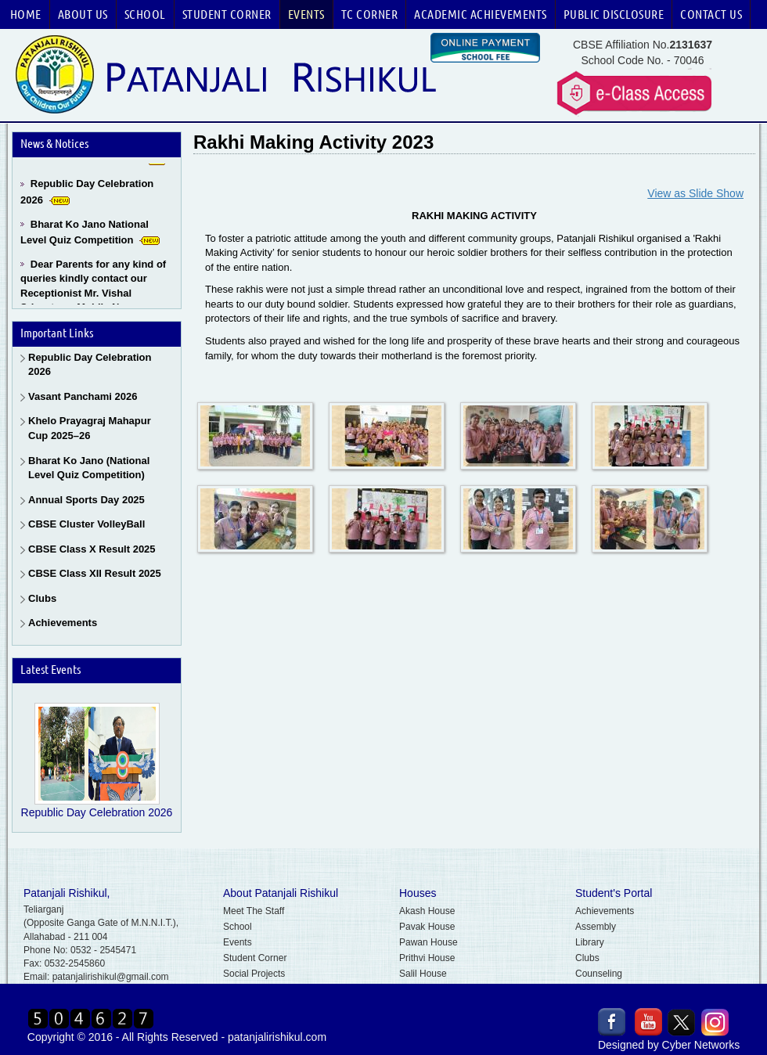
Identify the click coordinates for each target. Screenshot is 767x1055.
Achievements (62, 622)
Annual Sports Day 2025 (86, 500)
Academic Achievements (480, 14)
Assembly (595, 926)
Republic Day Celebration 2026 (89, 364)
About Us (83, 14)
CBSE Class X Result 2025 (92, 549)
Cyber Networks (701, 1045)
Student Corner (227, 14)
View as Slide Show (695, 193)
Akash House (427, 911)
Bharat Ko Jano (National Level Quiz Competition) (88, 468)
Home (25, 14)
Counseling (598, 973)
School (145, 14)
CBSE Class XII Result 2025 (94, 573)
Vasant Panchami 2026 (82, 396)
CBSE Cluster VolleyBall (86, 524)
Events (306, 14)
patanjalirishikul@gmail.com (110, 976)
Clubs (42, 598)
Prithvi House (427, 957)
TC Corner (369, 14)
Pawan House (428, 942)
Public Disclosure (614, 14)
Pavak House (427, 926)
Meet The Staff (253, 911)
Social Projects (254, 973)
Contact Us (711, 14)
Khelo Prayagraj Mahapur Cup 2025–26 (89, 428)
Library (589, 942)
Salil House (423, 973)
